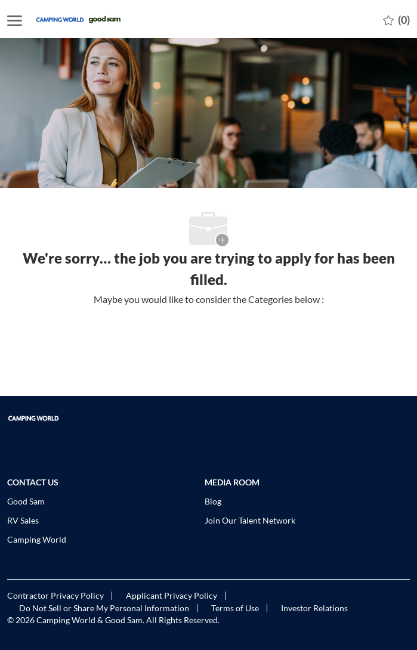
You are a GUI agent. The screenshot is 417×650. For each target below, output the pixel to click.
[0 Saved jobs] (396, 19)
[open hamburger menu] (14, 19)
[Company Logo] (93, 19)
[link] (208, 418)
